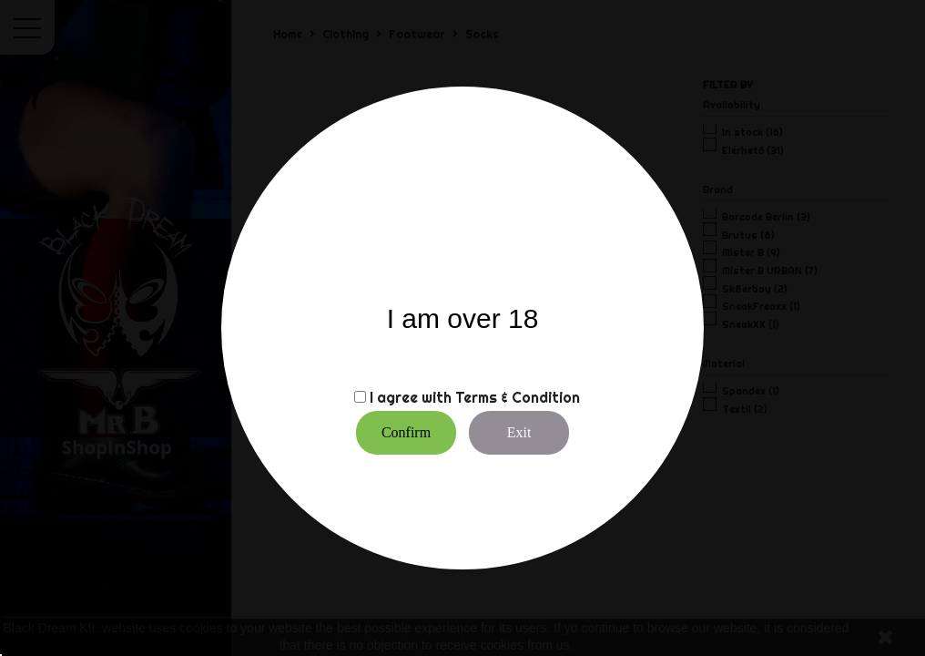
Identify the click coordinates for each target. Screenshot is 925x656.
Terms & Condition (517, 397)
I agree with (411, 397)
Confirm (406, 432)
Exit (519, 432)
